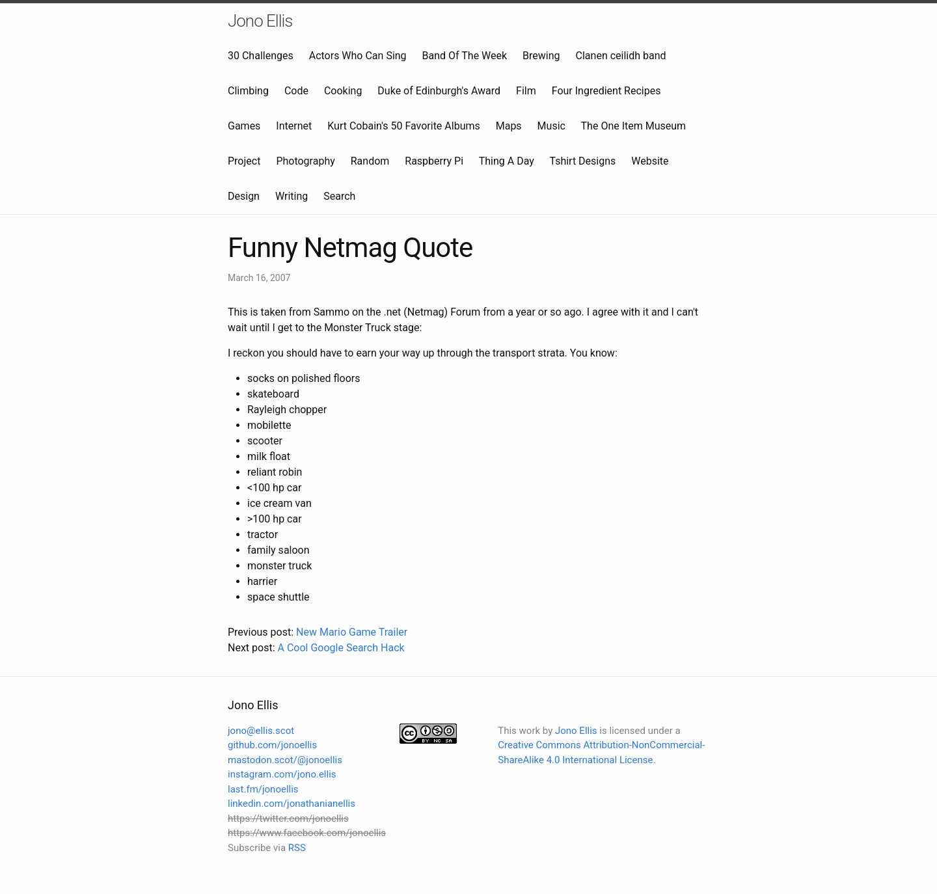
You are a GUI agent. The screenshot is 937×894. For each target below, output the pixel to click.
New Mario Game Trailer (351, 632)
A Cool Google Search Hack (340, 648)
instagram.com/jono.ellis (282, 774)
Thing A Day (506, 161)
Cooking (343, 91)
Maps (509, 126)
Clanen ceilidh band (621, 55)
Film (526, 91)
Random (370, 161)
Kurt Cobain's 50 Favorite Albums (403, 126)
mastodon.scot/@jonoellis (285, 760)
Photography (305, 161)
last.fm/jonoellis (263, 789)
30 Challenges (260, 55)
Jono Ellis (260, 21)
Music (551, 126)
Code (296, 91)
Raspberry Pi (434, 161)
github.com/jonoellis (272, 745)
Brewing (541, 55)
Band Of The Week (465, 55)
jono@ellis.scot (261, 731)
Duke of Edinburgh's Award (438, 91)
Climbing (248, 91)
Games (244, 126)
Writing (291, 196)
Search (339, 196)
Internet (294, 126)
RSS (297, 848)
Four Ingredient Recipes (606, 91)
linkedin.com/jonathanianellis (291, 803)
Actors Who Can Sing (358, 55)
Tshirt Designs (583, 161)
